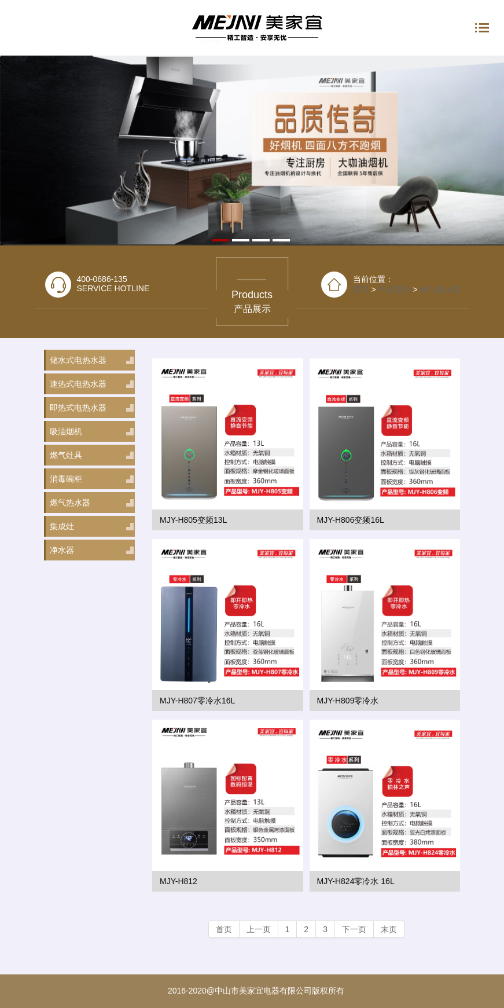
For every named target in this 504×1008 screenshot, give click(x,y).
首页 (224, 929)
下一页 (354, 929)
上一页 (259, 929)
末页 (389, 929)
